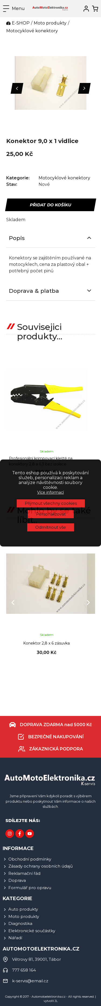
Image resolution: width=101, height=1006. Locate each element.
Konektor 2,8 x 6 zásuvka (46, 643)
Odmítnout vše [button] (50, 419)
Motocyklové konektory (64, 177)
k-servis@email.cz (30, 980)
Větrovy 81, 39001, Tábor (36, 959)
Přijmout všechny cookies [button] (51, 395)
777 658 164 (24, 970)
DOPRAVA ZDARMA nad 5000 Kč (56, 724)
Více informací (50, 383)
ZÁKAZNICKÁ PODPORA (56, 748)
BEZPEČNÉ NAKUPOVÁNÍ (56, 736)
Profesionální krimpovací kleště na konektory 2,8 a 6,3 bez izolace (40, 461)
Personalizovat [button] (51, 405)
